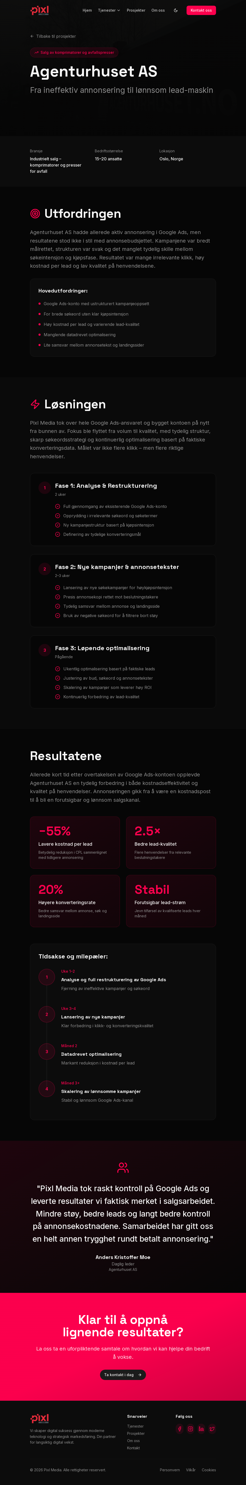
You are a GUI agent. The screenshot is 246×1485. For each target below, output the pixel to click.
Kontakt (133, 1448)
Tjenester (109, 10)
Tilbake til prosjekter (53, 36)
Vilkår (191, 1470)
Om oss (158, 10)
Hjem (87, 10)
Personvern (170, 1470)
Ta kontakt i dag (123, 1374)
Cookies (209, 1470)
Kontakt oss (201, 10)
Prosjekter (136, 10)
